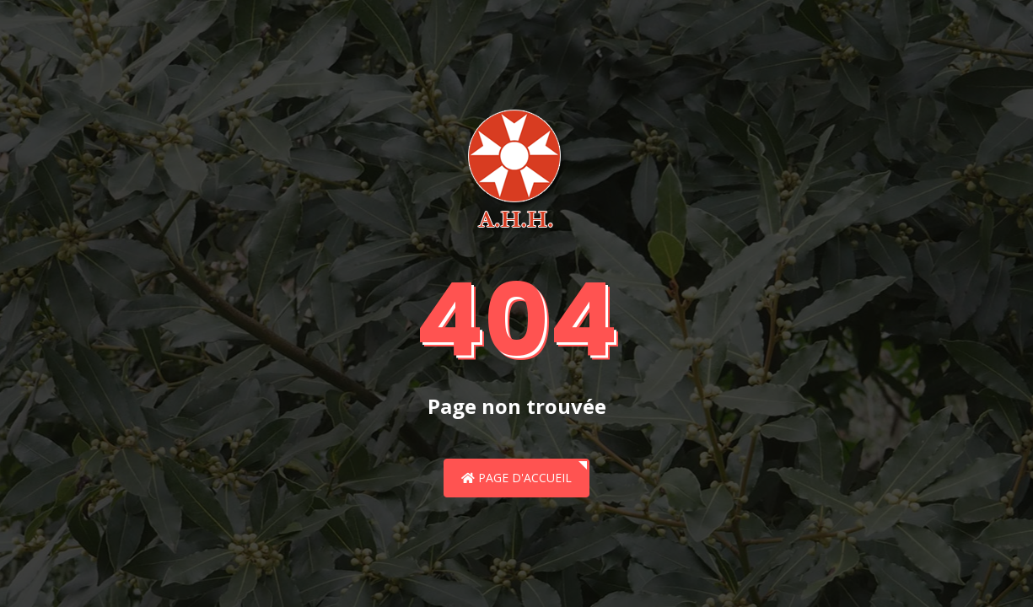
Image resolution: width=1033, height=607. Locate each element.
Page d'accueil (516, 478)
